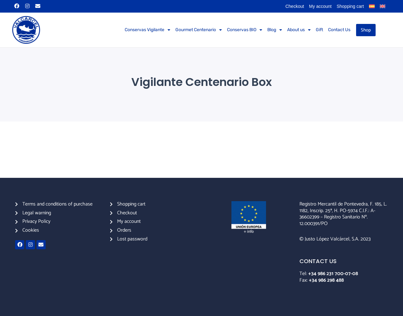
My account (320, 6)
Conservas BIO (244, 30)
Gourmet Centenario (198, 30)
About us (299, 30)
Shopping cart (350, 6)
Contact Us (339, 29)
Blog (274, 30)
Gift (319, 29)
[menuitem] (371, 6)
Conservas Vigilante (147, 30)
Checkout (294, 6)
